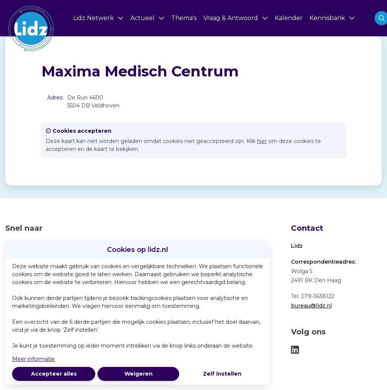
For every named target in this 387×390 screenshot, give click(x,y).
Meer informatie (33, 359)
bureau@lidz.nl (311, 305)
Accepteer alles (54, 373)
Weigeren (138, 373)
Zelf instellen (222, 373)
